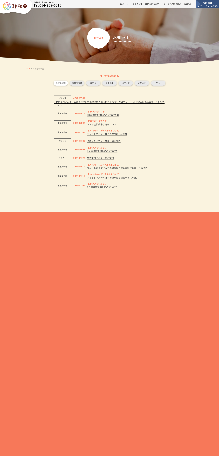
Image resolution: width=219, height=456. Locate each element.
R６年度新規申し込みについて (102, 188)
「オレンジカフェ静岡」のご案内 (104, 141)
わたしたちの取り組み (171, 4)
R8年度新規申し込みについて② (103, 116)
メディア (126, 83)
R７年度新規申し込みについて (102, 152)
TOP (122, 4)
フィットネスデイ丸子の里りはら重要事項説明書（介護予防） (118, 169)
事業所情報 (77, 83)
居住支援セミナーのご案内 (100, 159)
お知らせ (188, 4)
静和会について (152, 4)
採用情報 (207, 4)
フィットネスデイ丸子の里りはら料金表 (107, 135)
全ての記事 (61, 83)
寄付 (158, 83)
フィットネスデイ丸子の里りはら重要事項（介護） (112, 178)
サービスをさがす (134, 4)
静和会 (93, 83)
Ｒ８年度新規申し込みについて (102, 125)
